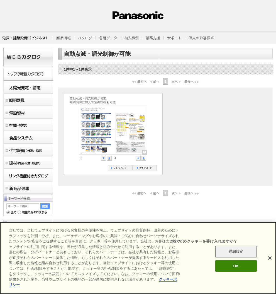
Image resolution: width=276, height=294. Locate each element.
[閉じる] (270, 258)
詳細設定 (236, 251)
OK (236, 266)
